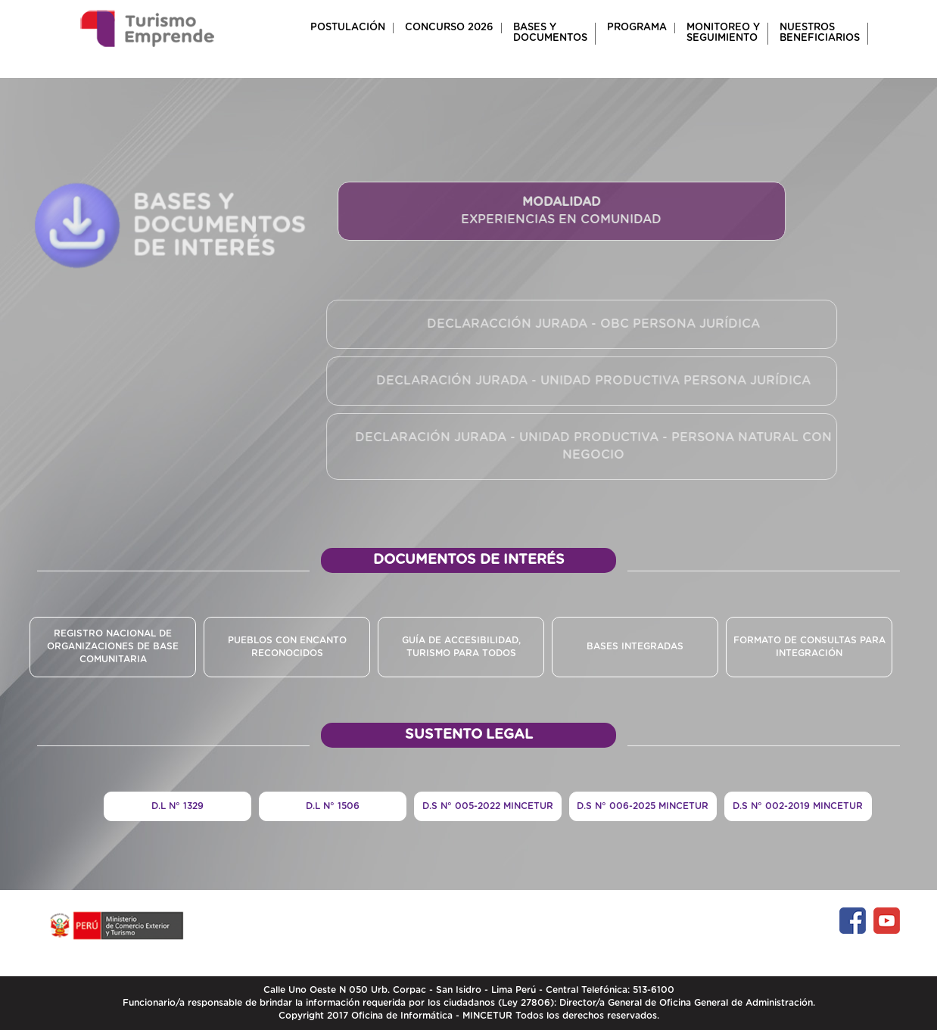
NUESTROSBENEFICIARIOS (820, 33)
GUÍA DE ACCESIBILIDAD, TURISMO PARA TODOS (461, 647)
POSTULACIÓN (347, 28)
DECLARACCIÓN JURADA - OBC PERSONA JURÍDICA (591, 324)
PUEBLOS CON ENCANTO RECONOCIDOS (287, 647)
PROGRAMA (637, 28)
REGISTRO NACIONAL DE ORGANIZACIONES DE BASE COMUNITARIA (113, 646)
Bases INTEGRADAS (635, 646)
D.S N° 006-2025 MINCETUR (642, 806)
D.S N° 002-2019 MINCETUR (798, 806)
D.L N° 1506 (333, 806)
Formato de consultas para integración (809, 647)
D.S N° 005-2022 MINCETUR (487, 806)
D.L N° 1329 (177, 806)
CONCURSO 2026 (449, 28)
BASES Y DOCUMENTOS (550, 33)
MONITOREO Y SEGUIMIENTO (723, 33)
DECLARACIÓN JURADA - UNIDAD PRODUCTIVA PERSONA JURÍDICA (591, 381)
